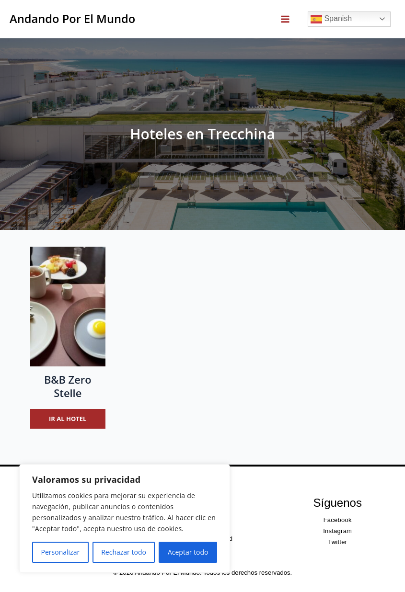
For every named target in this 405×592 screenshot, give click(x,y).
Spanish (331, 19)
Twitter (337, 542)
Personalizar (60, 552)
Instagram (337, 531)
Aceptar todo (188, 552)
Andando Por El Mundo (72, 18)
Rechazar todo (123, 552)
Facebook (338, 520)
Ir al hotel (67, 418)
